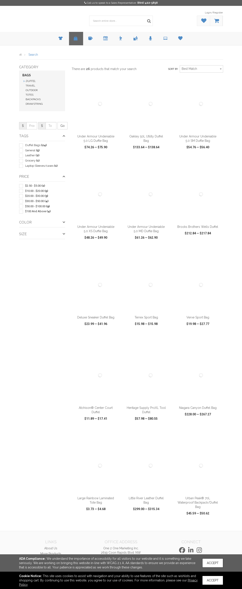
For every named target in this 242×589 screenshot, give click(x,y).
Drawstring (34, 103)
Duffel (31, 81)
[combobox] (201, 69)
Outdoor (32, 90)
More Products (50, 553)
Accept (213, 563)
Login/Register (214, 12)
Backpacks (33, 99)
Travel (30, 85)
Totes (29, 94)
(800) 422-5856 (147, 2)
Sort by (173, 69)
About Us (50, 548)
